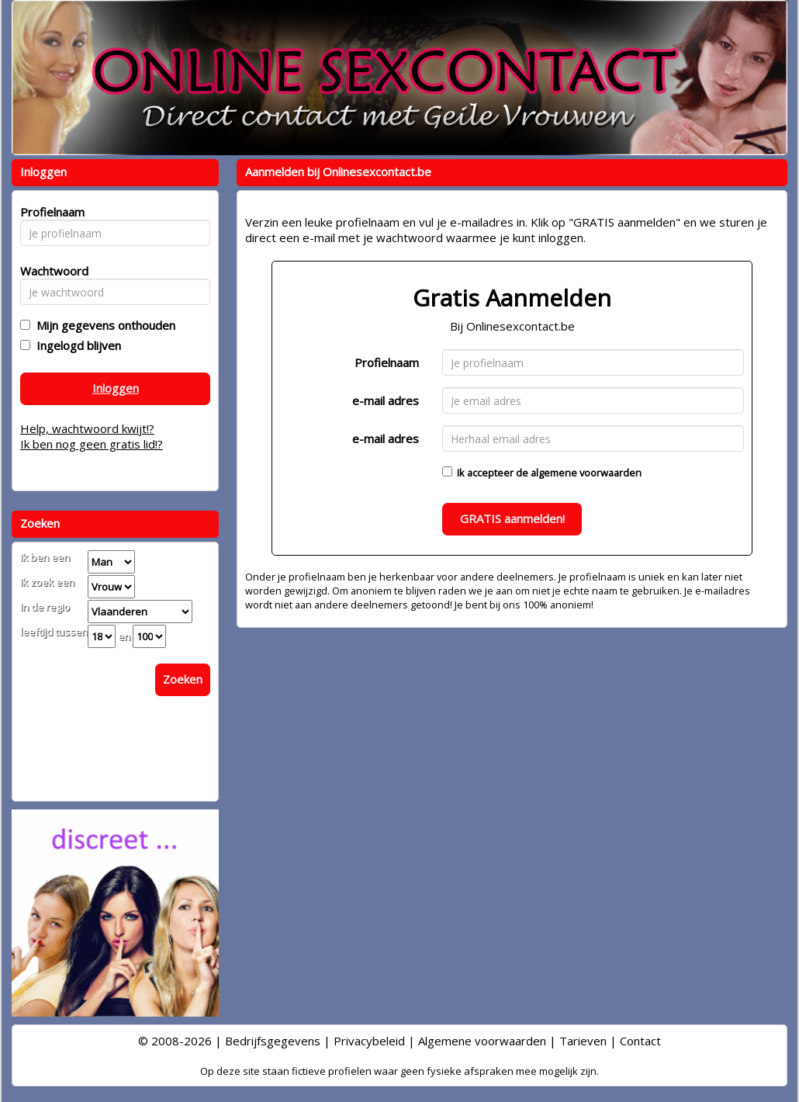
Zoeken (182, 679)
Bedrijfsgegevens (272, 1040)
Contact (640, 1040)
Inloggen (115, 388)
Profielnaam (387, 362)
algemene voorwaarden (586, 473)
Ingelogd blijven (75, 345)
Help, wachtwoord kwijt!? (87, 428)
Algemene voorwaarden (482, 1040)
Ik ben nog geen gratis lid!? (91, 444)
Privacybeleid (369, 1040)
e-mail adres (385, 400)
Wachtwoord (50, 271)
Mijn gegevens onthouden (102, 325)
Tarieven (583, 1040)
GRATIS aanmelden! (512, 518)
